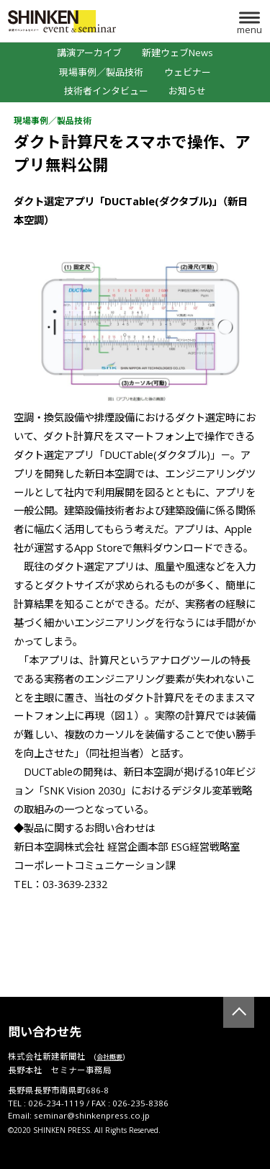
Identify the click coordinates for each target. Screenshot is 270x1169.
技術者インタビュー (106, 90)
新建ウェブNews (177, 52)
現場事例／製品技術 (101, 72)
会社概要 (109, 1057)
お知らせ (187, 90)
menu (249, 29)
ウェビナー (187, 72)
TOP (238, 1012)
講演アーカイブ (89, 52)
